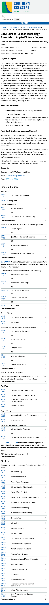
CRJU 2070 (3, 420)
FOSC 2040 (3, 585)
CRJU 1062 (3, 503)
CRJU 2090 (3, 429)
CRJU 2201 (3, 533)
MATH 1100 (3, 237)
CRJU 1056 (3, 497)
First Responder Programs (31, 27)
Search (17, 19)
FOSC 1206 (3, 538)
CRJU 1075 (3, 518)
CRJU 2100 (3, 437)
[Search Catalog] (22, 16)
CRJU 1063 (3, 508)
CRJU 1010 (3, 317)
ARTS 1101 (3, 348)
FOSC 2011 (3, 549)
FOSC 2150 (3, 595)
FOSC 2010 (3, 544)
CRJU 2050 (3, 406)
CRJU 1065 (3, 513)
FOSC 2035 (3, 569)
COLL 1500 (3, 208)
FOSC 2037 (3, 575)
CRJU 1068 (3, 395)
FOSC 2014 (3, 559)
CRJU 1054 (3, 492)
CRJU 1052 (3, 487)
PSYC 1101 (3, 283)
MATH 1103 (3, 254)
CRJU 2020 (3, 415)
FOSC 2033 (3, 564)
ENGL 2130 (3, 356)
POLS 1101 (3, 298)
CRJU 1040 (3, 390)
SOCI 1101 (5, 290)
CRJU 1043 (3, 477)
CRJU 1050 (3, 482)
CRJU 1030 (3, 322)
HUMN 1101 (3, 331)
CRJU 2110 (3, 528)
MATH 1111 (3, 229)
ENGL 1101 (3, 195)
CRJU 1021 (3, 472)
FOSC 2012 (3, 554)
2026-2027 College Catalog (12, 27)
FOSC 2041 (3, 590)
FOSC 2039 (3, 580)
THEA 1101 (3, 364)
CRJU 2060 (3, 523)
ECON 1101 (3, 274)
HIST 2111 (5, 305)
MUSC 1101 (3, 339)
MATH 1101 (3, 245)
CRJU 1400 (3, 401)
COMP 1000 (3, 217)
